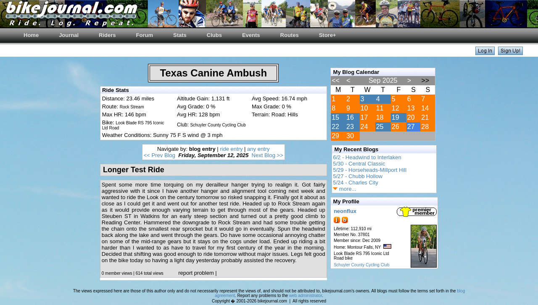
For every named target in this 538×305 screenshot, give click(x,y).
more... (344, 189)
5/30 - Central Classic (359, 163)
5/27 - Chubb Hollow (357, 176)
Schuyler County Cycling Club (361, 265)
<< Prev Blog (159, 155)
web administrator (305, 295)
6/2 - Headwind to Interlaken (367, 157)
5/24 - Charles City (355, 182)
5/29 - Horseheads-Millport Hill (369, 170)
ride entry (231, 149)
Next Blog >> (267, 155)
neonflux (345, 211)
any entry (258, 149)
